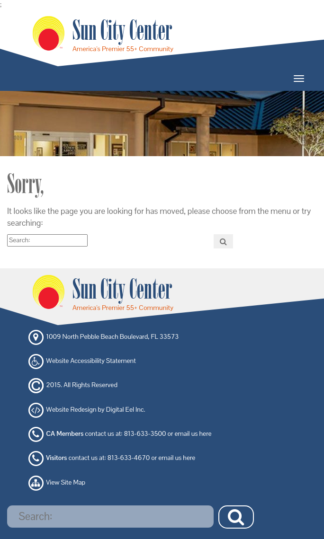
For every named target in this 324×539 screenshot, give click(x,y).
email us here (193, 433)
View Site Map (65, 482)
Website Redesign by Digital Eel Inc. (95, 409)
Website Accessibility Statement (90, 360)
